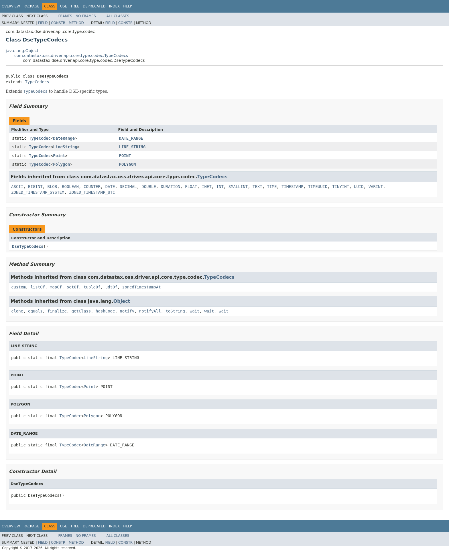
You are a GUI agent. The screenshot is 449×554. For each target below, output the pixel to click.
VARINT (376, 186)
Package (31, 6)
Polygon (61, 164)
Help (127, 6)
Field (43, 23)
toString (175, 311)
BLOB (52, 186)
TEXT (257, 186)
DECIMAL (128, 186)
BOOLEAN (70, 186)
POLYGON (127, 164)
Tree (74, 6)
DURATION (170, 186)
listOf (37, 287)
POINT (125, 155)
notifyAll (150, 311)
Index (114, 6)
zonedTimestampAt (141, 287)
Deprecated (94, 6)
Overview (11, 6)
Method (76, 23)
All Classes (118, 16)
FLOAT (191, 186)
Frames (65, 16)
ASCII (17, 186)
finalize (56, 311)
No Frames (86, 16)
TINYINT (340, 186)
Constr (58, 23)
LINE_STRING (132, 147)
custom (18, 287)
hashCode (105, 311)
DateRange (64, 138)
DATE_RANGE (131, 138)
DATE (110, 186)
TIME (272, 186)
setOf (73, 287)
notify (127, 311)
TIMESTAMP (292, 186)
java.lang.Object (22, 50)
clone (17, 311)
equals (35, 311)
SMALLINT (238, 186)
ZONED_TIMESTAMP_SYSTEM (37, 192)
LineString (65, 147)
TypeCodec (40, 138)
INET (207, 186)
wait (195, 311)
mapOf (56, 287)
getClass (81, 311)
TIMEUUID (317, 186)
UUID (359, 186)
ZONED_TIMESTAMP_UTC (92, 192)
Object (121, 301)
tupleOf (92, 287)
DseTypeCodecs (28, 246)
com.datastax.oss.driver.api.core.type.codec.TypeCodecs (71, 55)
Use (63, 6)
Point (59, 155)
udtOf (111, 287)
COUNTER (92, 186)
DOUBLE (148, 186)
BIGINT (35, 186)
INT (220, 186)
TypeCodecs (37, 82)
